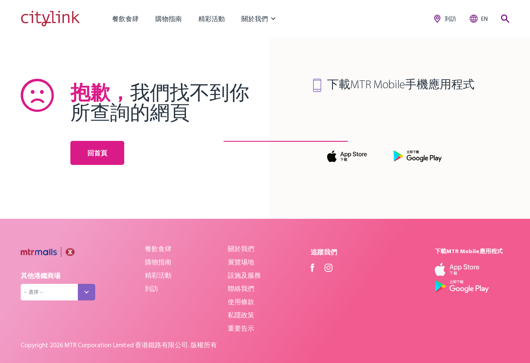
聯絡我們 (241, 288)
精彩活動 (211, 19)
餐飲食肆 (125, 19)
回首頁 (97, 153)
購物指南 (168, 19)
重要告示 (241, 328)
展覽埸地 (241, 262)
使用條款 (241, 302)
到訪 (151, 288)
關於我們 (241, 248)
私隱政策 (241, 315)
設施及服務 (244, 275)
